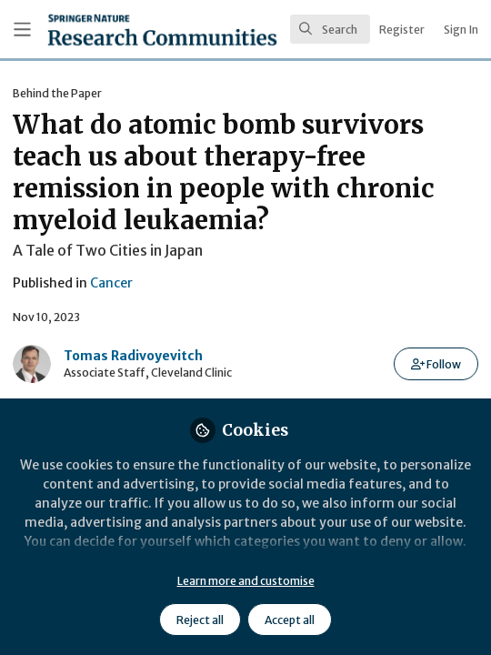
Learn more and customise (246, 581)
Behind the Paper (57, 93)
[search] (330, 29)
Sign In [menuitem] (461, 29)
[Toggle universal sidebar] (22, 29)
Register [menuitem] (402, 29)
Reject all (200, 620)
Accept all (290, 620)
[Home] (113, 29)
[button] (436, 364)
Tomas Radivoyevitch (133, 356)
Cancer (111, 283)
